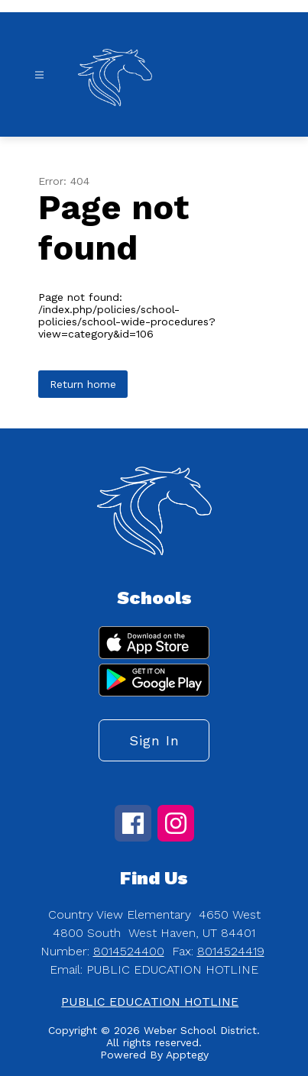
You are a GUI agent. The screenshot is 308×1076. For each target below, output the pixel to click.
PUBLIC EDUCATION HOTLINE (149, 1001)
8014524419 (230, 951)
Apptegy (187, 1055)
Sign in (154, 740)
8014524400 (128, 951)
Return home (83, 384)
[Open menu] (39, 75)
